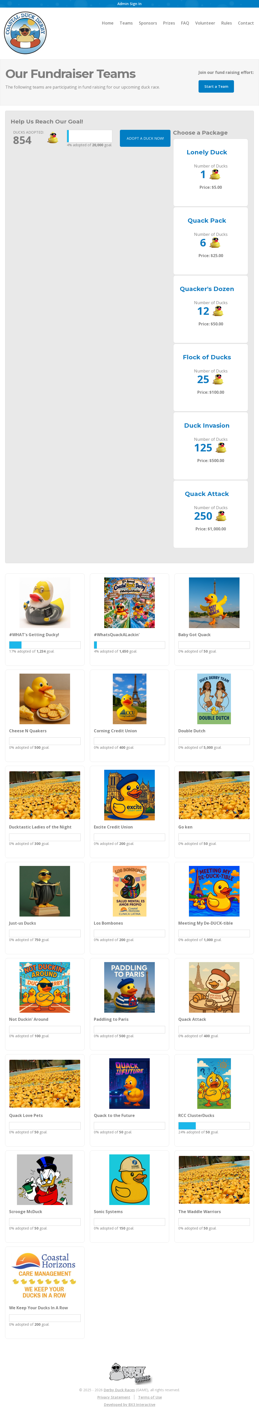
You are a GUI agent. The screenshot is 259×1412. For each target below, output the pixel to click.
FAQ (185, 23)
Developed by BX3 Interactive (129, 1404)
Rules (226, 23)
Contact (246, 23)
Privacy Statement (113, 1397)
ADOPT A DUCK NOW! (145, 138)
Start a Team (216, 86)
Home (108, 23)
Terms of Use (150, 1397)
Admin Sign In (129, 3)
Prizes (169, 23)
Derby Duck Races (119, 1389)
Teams (126, 23)
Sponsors (148, 23)
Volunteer (205, 23)
